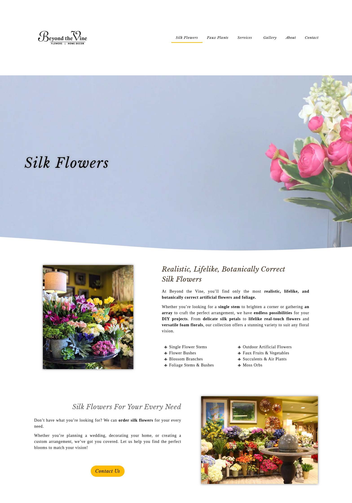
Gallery (270, 37)
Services (246, 37)
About (291, 37)
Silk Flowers (187, 37)
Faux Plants (218, 37)
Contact (313, 37)
